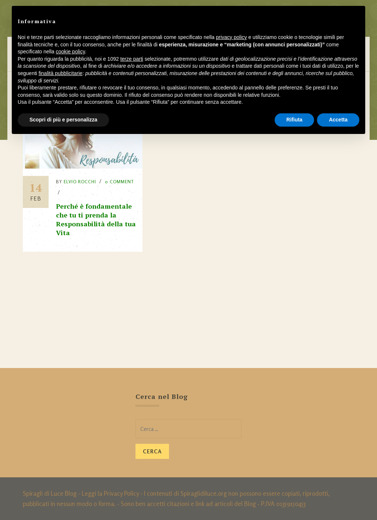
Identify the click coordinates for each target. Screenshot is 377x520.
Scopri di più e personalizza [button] (63, 120)
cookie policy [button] (70, 51)
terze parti (131, 59)
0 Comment (119, 181)
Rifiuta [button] (294, 120)
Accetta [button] (338, 120)
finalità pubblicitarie (60, 73)
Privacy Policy (121, 493)
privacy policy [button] (231, 37)
